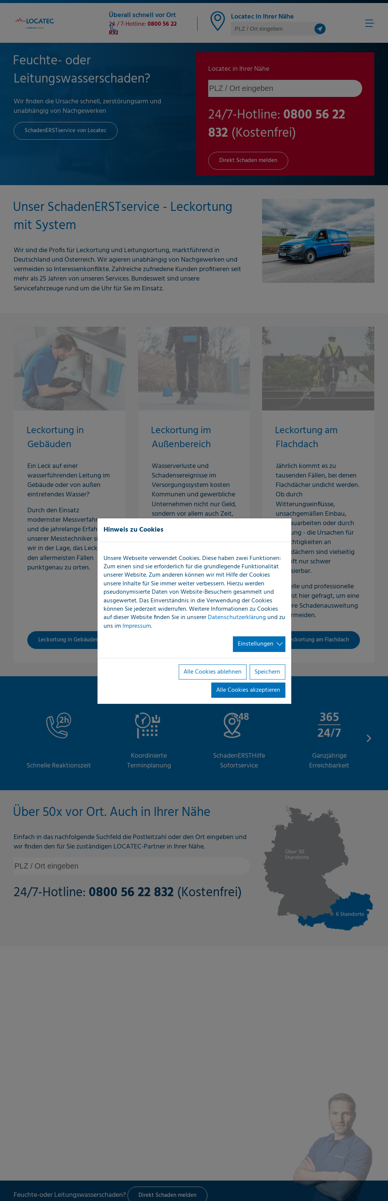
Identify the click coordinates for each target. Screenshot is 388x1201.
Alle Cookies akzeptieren (248, 690)
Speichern (267, 672)
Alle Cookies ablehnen (213, 672)
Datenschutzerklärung (237, 617)
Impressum (137, 626)
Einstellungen (255, 644)
